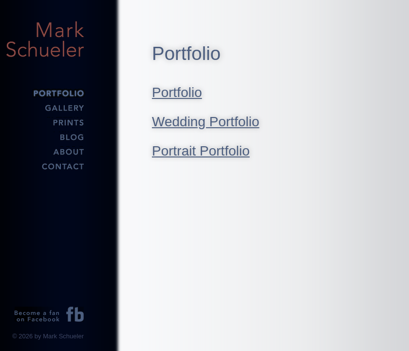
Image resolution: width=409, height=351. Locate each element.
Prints (45, 122)
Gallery (45, 107)
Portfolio (45, 93)
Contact (45, 166)
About (45, 151)
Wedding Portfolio (206, 121)
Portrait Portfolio (201, 150)
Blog (45, 136)
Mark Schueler (45, 39)
